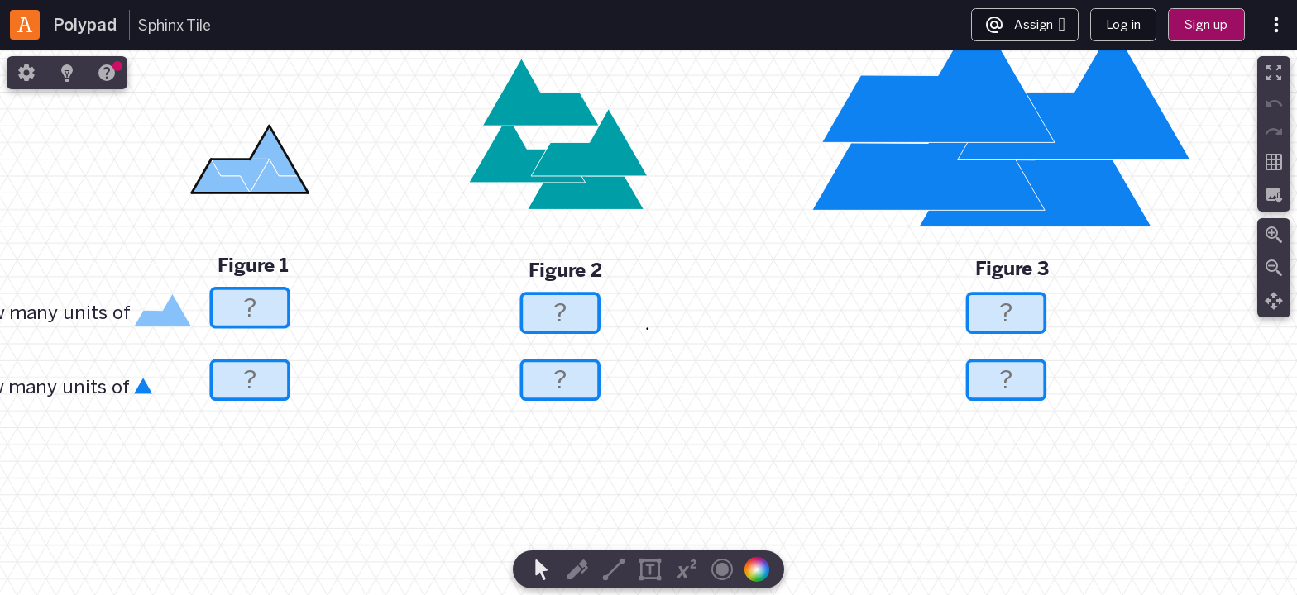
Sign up (1206, 24)
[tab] (27, 72)
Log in (1123, 24)
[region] (648, 322)
